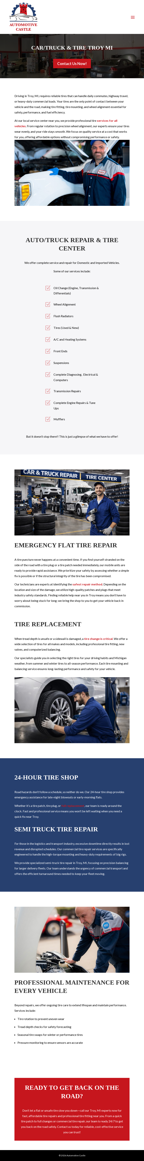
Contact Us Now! (72, 63)
